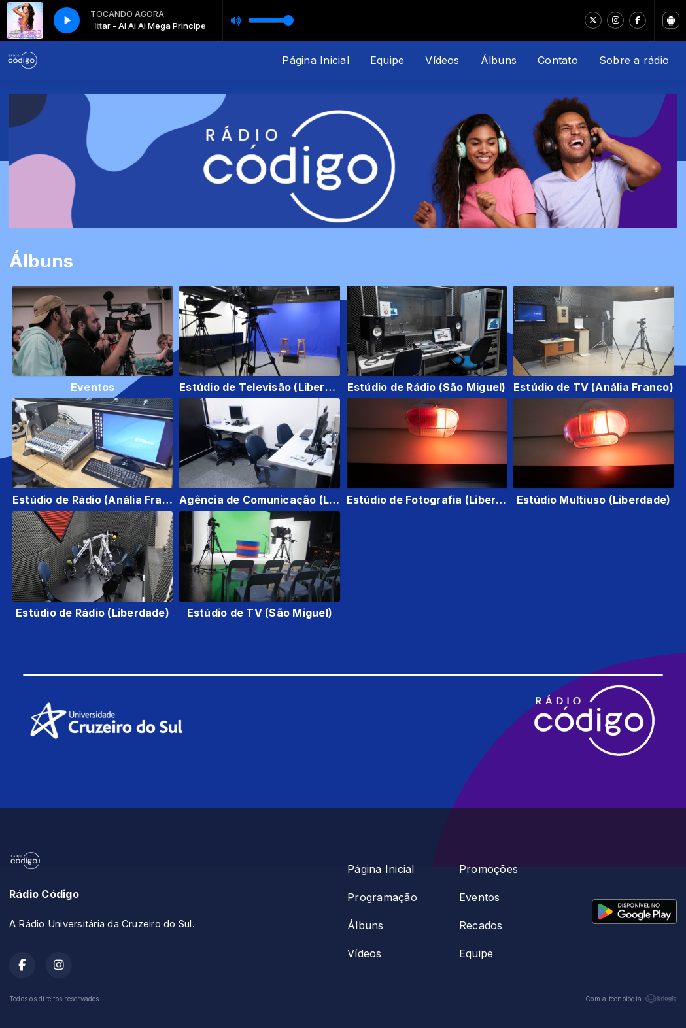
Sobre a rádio (634, 60)
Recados (481, 925)
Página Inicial (315, 60)
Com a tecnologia (631, 998)
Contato (558, 60)
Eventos (479, 897)
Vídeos (442, 60)
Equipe (387, 60)
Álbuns (499, 60)
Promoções (488, 869)
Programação (382, 897)
